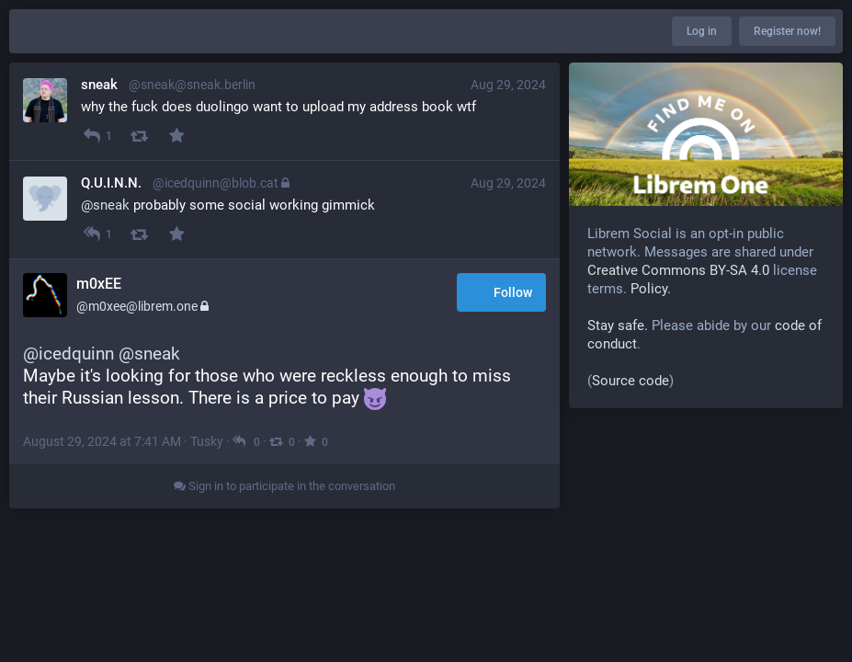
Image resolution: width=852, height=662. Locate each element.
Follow (501, 293)
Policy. (650, 288)
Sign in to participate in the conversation (284, 486)
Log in (702, 31)
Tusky (206, 441)
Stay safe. (617, 325)
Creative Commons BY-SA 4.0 (678, 270)
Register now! (787, 31)
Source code (630, 380)
